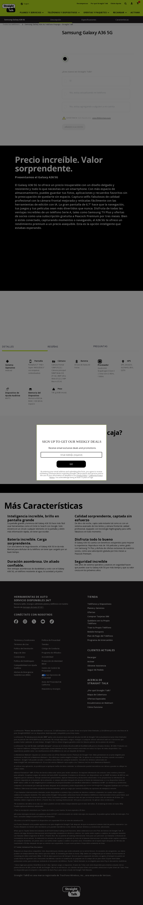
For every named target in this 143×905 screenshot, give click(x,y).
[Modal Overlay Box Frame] (71, 452)
